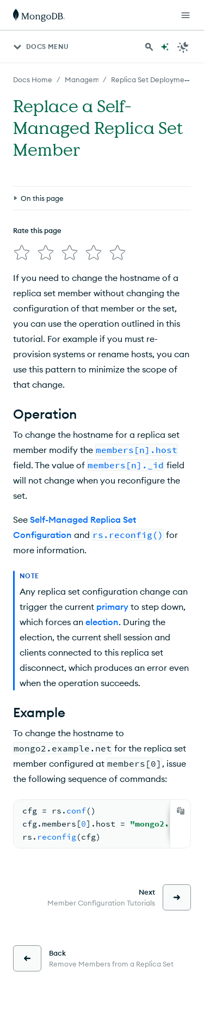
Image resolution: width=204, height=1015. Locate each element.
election (102, 621)
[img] (21, 252)
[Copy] (180, 810)
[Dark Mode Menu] (183, 46)
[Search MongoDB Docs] (149, 46)
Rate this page (37, 230)
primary (112, 606)
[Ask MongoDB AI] (164, 46)
